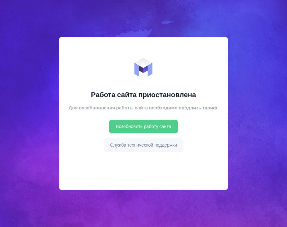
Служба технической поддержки (143, 145)
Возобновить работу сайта (143, 126)
